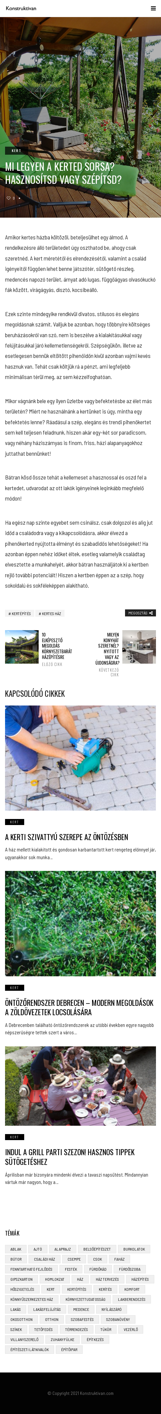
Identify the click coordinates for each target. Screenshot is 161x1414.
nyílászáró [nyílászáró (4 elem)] (112, 1309)
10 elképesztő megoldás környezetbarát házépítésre (54, 649)
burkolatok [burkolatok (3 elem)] (134, 1249)
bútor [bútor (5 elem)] (16, 1259)
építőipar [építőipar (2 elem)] (69, 1349)
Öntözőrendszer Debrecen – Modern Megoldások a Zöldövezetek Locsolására (79, 1007)
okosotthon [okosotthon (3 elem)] (21, 1319)
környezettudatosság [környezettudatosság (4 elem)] (86, 1299)
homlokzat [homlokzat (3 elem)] (55, 1279)
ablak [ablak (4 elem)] (15, 1249)
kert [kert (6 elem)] (51, 1289)
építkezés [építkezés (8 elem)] (95, 1339)
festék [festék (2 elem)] (71, 1269)
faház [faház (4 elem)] (119, 1259)
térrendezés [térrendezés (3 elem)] (76, 1329)
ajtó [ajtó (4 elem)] (38, 1249)
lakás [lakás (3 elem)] (15, 1309)
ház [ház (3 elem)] (80, 1279)
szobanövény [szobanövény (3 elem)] (118, 1319)
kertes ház (51, 613)
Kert (17, 150)
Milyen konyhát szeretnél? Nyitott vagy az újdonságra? (107, 654)
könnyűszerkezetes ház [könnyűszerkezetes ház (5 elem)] (31, 1299)
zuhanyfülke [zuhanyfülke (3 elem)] (62, 1339)
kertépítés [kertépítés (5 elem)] (76, 1289)
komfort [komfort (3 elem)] (132, 1289)
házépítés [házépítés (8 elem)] (140, 1279)
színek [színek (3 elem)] (16, 1329)
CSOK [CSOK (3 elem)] (97, 1259)
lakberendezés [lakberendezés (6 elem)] (132, 1299)
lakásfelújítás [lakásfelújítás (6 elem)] (47, 1309)
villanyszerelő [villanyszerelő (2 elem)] (24, 1339)
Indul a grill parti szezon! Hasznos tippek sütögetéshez (69, 1156)
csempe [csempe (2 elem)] (74, 1259)
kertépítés (21, 613)
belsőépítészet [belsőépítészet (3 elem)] (97, 1249)
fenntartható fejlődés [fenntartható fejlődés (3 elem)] (31, 1269)
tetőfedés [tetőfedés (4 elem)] (43, 1329)
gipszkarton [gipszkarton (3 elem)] (21, 1279)
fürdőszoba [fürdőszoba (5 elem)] (129, 1269)
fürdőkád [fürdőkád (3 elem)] (98, 1269)
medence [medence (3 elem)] (81, 1309)
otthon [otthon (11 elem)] (51, 1319)
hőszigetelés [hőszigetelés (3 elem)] (22, 1289)
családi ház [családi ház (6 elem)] (44, 1259)
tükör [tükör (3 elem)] (105, 1329)
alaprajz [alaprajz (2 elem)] (62, 1249)
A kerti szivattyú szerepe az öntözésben (66, 836)
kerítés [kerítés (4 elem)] (105, 1289)
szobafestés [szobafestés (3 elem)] (82, 1319)
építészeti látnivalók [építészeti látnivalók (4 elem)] (29, 1349)
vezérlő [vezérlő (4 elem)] (131, 1329)
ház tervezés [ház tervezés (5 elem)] (107, 1279)
